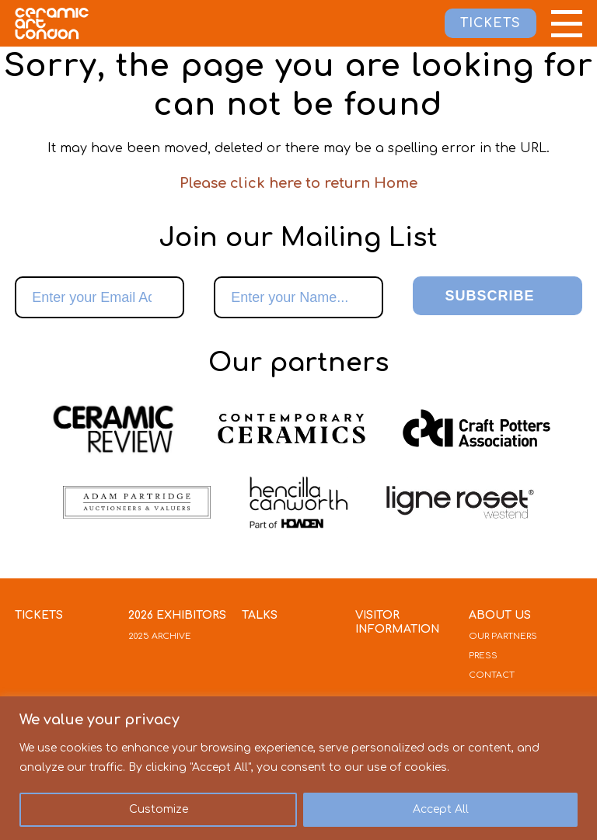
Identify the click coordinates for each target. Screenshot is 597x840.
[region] (298, 768)
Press (483, 656)
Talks (260, 615)
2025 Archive (159, 636)
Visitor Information (397, 622)
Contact (492, 675)
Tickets (39, 615)
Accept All (441, 809)
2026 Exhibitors (177, 615)
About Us (500, 615)
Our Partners (503, 636)
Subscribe (489, 296)
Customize (158, 809)
